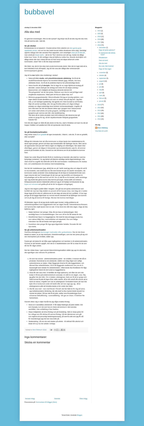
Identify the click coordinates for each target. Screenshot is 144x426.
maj (100, 90)
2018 (99, 39)
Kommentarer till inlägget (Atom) (46, 402)
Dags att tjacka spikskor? (107, 50)
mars (101, 95)
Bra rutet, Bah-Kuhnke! (106, 66)
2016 (99, 45)
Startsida (57, 398)
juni (100, 87)
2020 (99, 33)
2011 (99, 116)
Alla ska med (103, 63)
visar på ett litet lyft (78, 53)
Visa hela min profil (101, 131)
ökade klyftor (39, 55)
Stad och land (103, 60)
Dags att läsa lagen (105, 69)
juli (100, 84)
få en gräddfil (41, 134)
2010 (99, 119)
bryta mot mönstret (31, 184)
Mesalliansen (103, 57)
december (102, 47)
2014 (99, 108)
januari (101, 101)
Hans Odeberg (103, 128)
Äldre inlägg (83, 398)
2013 (99, 110)
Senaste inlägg (30, 398)
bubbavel (39, 12)
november (102, 72)
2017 (99, 42)
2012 (99, 113)
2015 (99, 105)
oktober (101, 75)
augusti (101, 81)
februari (101, 98)
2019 (99, 36)
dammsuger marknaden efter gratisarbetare (56, 232)
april (100, 92)
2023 (99, 31)
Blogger (79, 415)
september (102, 78)
